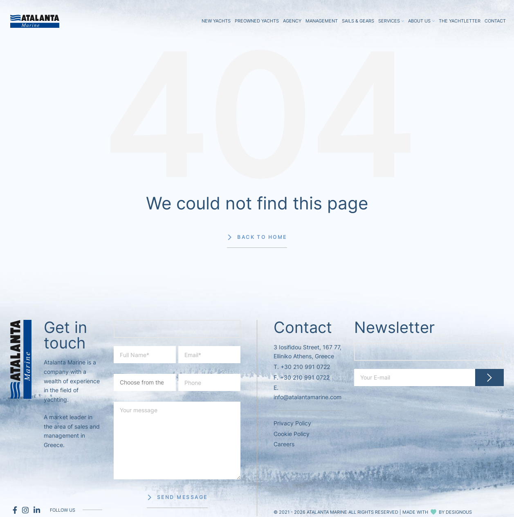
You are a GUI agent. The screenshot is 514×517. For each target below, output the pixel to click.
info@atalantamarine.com (307, 396)
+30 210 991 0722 (305, 366)
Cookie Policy (292, 433)
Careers (284, 444)
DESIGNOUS (459, 512)
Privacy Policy (292, 423)
